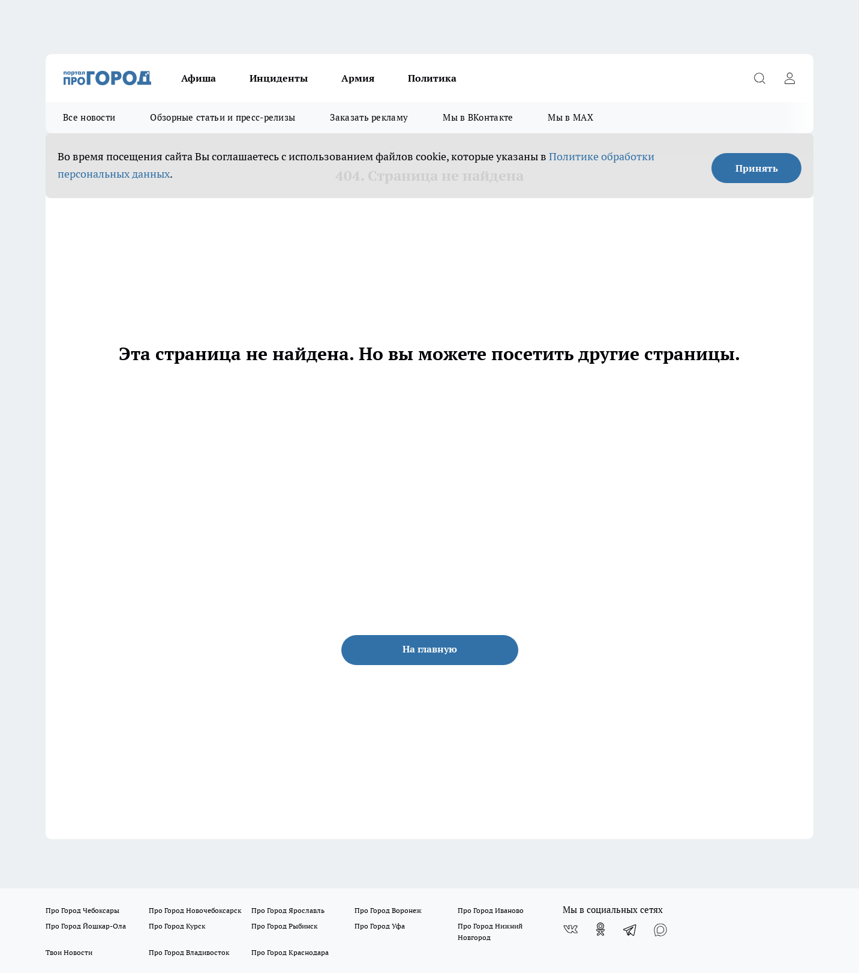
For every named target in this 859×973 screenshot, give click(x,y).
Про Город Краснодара (290, 952)
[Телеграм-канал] (630, 929)
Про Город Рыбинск (284, 925)
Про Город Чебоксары (82, 910)
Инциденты (279, 78)
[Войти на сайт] (789, 78)
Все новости (89, 117)
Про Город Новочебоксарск (195, 910)
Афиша (198, 78)
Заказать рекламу (369, 117)
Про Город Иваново (491, 910)
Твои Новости (69, 952)
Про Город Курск (177, 925)
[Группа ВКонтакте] (570, 929)
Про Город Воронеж (388, 910)
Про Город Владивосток (189, 952)
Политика (432, 78)
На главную (430, 649)
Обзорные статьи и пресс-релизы (222, 117)
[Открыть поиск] (759, 78)
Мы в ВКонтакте (478, 117)
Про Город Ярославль (288, 910)
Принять (756, 168)
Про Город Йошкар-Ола (86, 925)
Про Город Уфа (380, 925)
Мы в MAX (570, 117)
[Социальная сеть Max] (660, 929)
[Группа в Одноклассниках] (600, 929)
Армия (357, 78)
